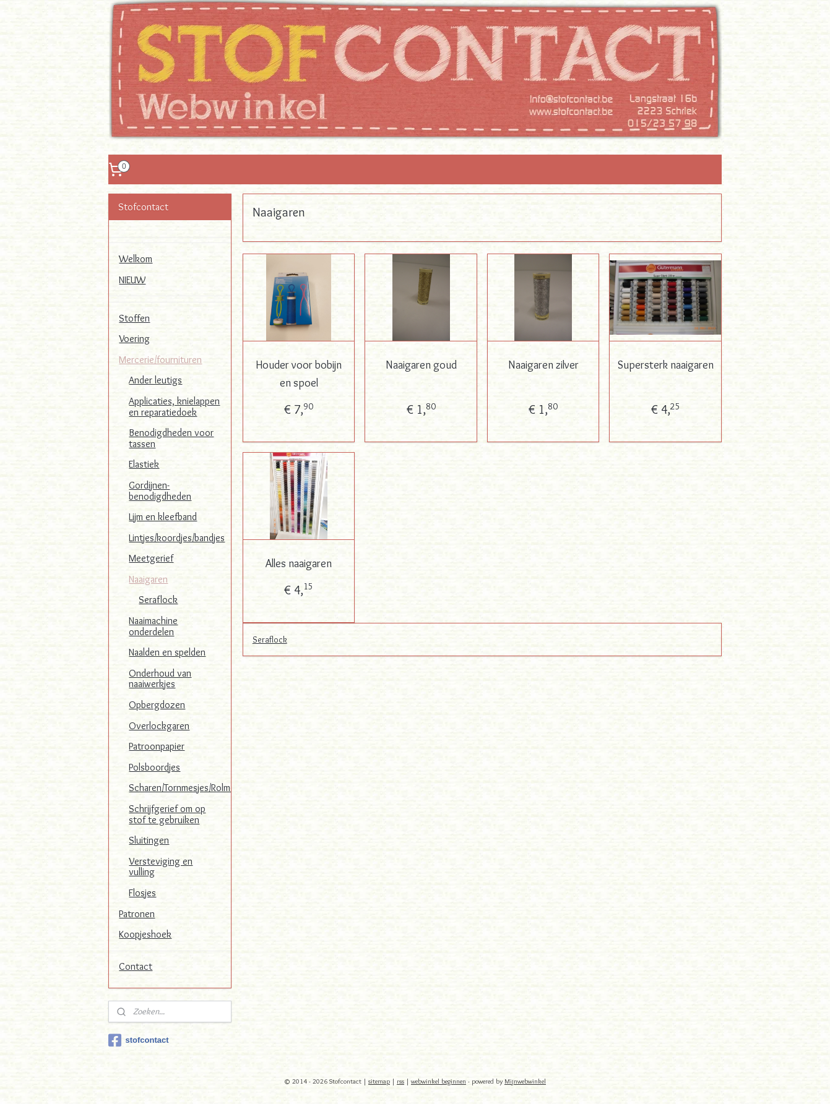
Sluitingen (149, 840)
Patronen (137, 914)
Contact (135, 966)
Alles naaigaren (299, 563)
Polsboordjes (154, 767)
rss (400, 1081)
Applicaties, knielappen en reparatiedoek (174, 406)
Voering (134, 338)
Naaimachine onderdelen (153, 626)
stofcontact (138, 1040)
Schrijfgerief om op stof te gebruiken (167, 814)
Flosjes (142, 893)
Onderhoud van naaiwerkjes (160, 678)
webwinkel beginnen (438, 1081)
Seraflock (269, 639)
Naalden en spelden (167, 652)
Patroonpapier (156, 746)
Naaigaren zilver (543, 365)
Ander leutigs (155, 380)
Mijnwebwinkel (525, 1081)
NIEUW (132, 280)
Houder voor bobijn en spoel (299, 374)
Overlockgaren (159, 726)
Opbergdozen (157, 705)
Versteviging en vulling (160, 866)
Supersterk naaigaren (665, 365)
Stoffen (134, 318)
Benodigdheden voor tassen (171, 438)
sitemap (379, 1081)
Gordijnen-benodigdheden (160, 490)
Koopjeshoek (145, 934)
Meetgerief (151, 558)
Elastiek (144, 464)
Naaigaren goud (420, 365)
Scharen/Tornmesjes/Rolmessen (179, 788)
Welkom (135, 259)
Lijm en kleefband (163, 517)
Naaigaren (148, 579)
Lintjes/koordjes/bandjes (177, 538)
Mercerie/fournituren (160, 360)
